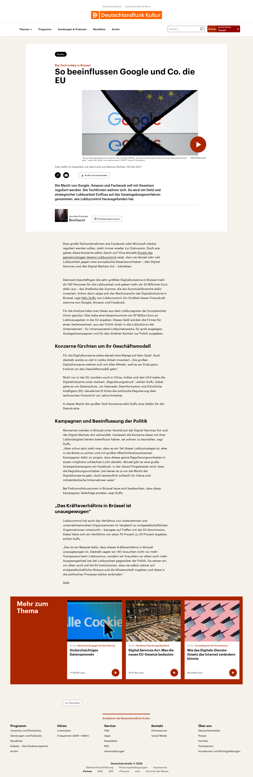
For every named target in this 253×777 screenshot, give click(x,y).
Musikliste (99, 29)
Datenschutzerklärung (99, 767)
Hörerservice (159, 730)
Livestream (64, 730)
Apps (107, 735)
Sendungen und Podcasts (26, 735)
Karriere (203, 740)
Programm (44, 29)
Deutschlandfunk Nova (137, 6)
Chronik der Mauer (157, 771)
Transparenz (205, 745)
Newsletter (110, 740)
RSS (106, 745)
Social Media (159, 735)
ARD (100, 771)
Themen (24, 29)
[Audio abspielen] (198, 144)
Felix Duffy (88, 298)
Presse (202, 735)
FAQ (106, 730)
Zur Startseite (72, 702)
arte (137, 771)
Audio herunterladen (96, 175)
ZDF (111, 771)
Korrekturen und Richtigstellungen (219, 751)
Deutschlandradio (209, 730)
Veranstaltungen (114, 751)
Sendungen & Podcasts (72, 29)
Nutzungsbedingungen (133, 767)
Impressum (160, 767)
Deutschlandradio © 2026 (126, 763)
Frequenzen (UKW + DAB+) (73, 735)
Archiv (116, 29)
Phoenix (124, 771)
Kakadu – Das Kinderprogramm (29, 745)
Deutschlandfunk (112, 6)
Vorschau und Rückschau (25, 730)
